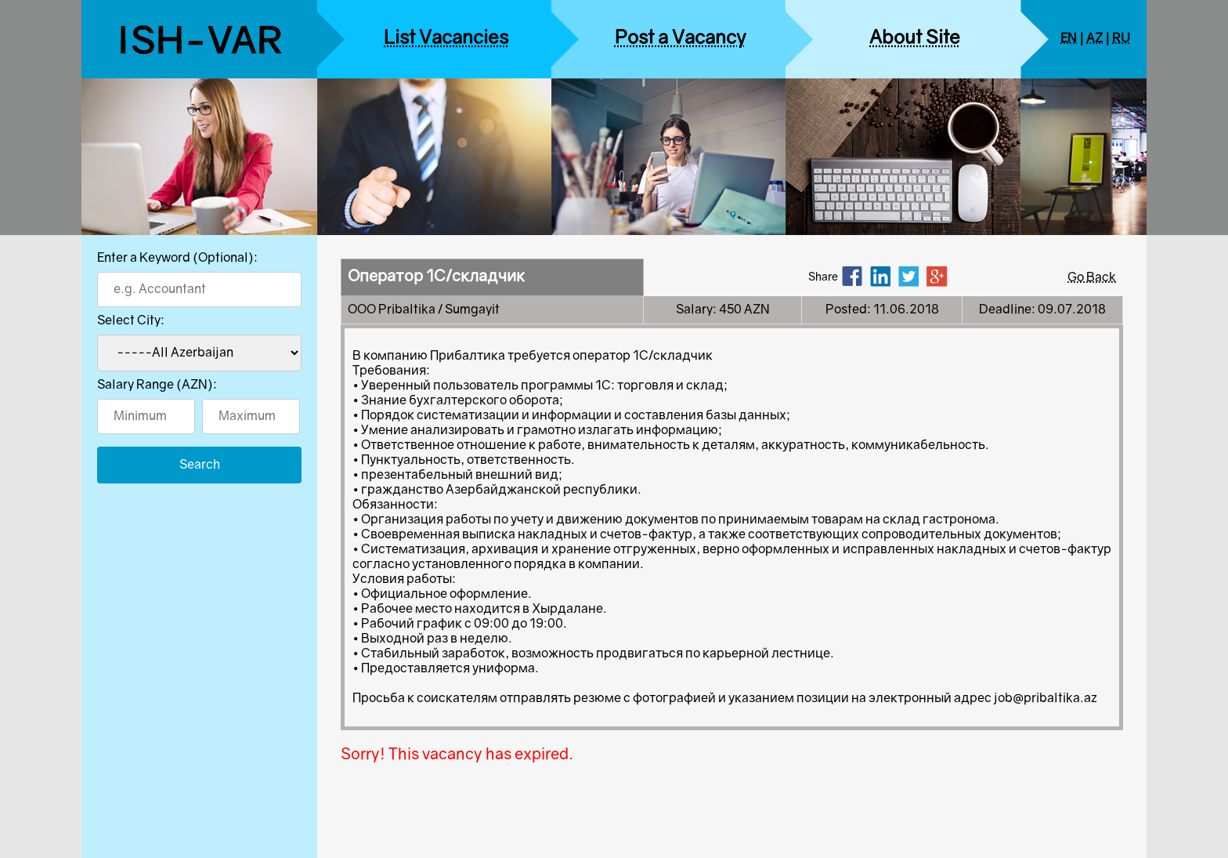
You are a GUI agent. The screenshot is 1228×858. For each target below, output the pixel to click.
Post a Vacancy (680, 38)
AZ (1094, 38)
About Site (914, 38)
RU (1121, 38)
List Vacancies (446, 38)
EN (1068, 38)
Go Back (1091, 277)
